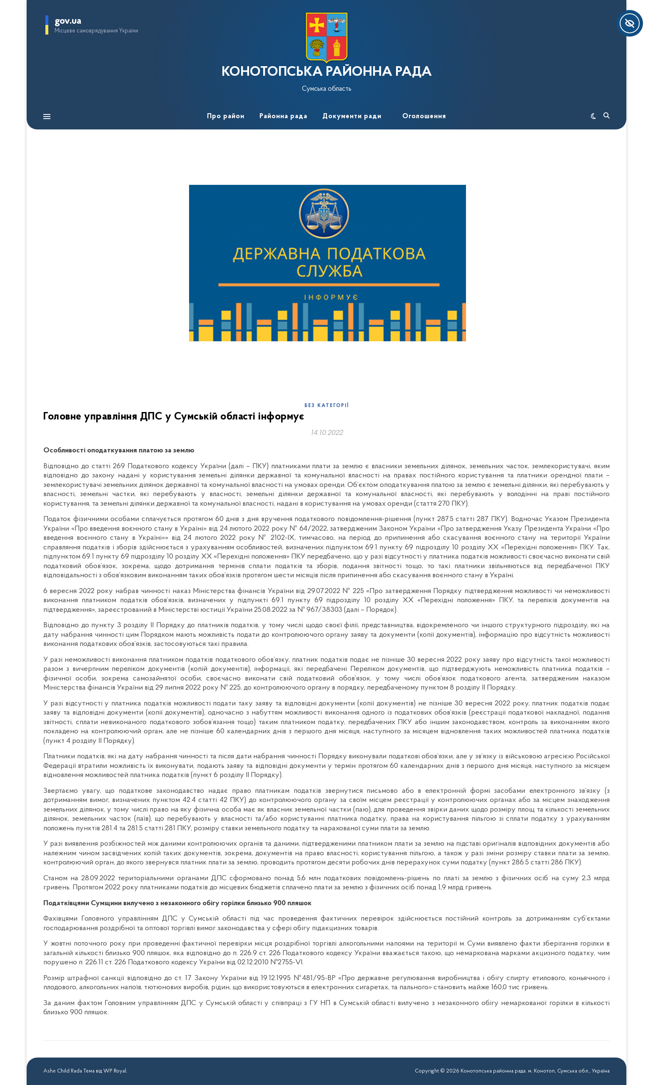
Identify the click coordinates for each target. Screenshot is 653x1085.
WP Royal (114, 1071)
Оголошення (424, 116)
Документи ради (351, 116)
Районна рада (283, 116)
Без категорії (326, 405)
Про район (225, 116)
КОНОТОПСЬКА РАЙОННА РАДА (327, 72)
